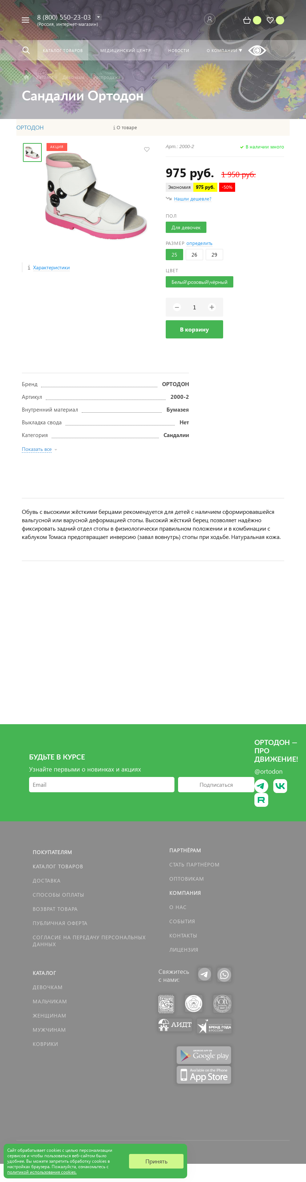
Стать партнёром (194, 864)
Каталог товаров (58, 866)
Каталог (44, 972)
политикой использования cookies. (42, 1172)
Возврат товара (55, 908)
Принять (156, 1161)
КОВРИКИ (45, 1043)
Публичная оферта (60, 923)
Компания (185, 892)
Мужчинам (49, 1029)
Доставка (47, 880)
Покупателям (52, 852)
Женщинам (50, 1015)
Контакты (183, 935)
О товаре (127, 127)
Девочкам (48, 987)
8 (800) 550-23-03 (64, 16)
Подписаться (216, 784)
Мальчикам (50, 1001)
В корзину (194, 329)
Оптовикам (186, 878)
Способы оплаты (58, 894)
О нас (178, 907)
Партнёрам (185, 850)
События (182, 921)
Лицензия (183, 949)
